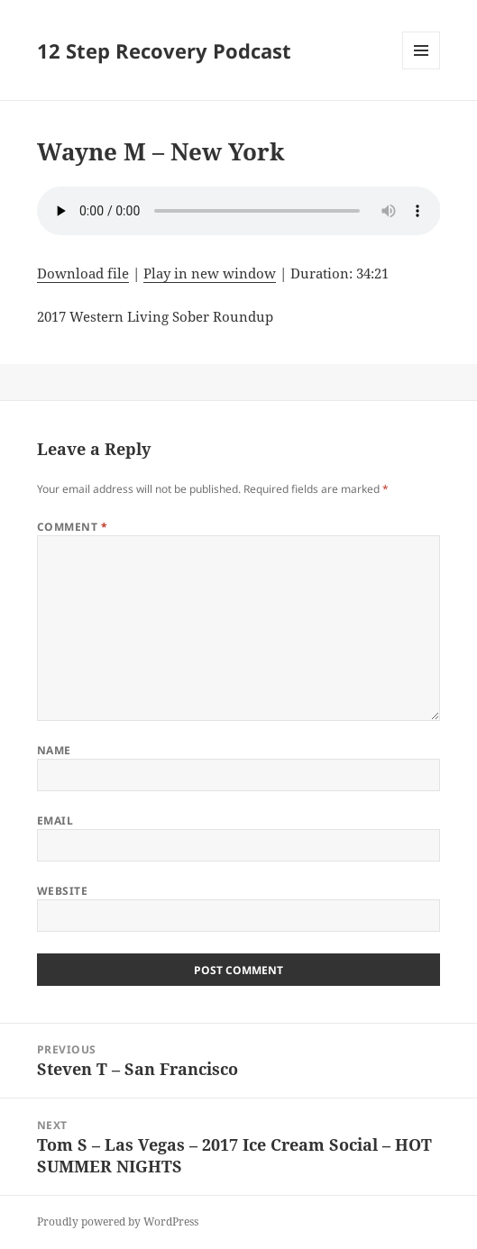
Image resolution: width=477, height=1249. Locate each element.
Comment (72, 526)
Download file (83, 273)
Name (54, 750)
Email (55, 820)
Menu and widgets (421, 68)
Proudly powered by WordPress (117, 1221)
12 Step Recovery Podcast (164, 50)
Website (62, 890)
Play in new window (209, 273)
